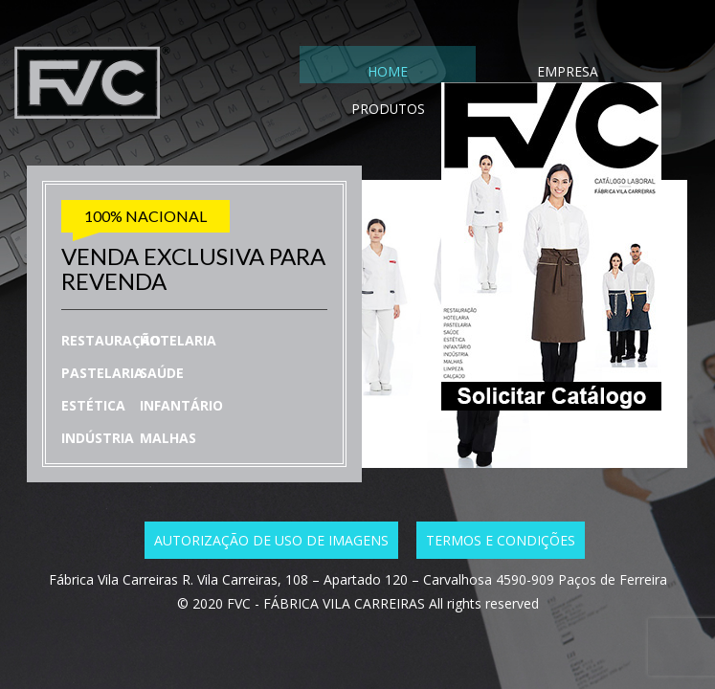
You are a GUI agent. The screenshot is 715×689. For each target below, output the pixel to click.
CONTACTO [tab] (610, 75)
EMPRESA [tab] (433, 75)
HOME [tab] (344, 75)
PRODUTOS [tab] (521, 75)
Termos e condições (500, 540)
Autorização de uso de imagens (271, 540)
